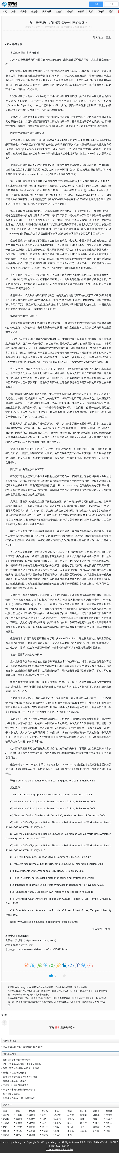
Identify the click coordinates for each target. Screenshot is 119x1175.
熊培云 (109, 1122)
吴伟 (82, 1126)
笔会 (15, 944)
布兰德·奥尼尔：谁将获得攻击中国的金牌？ (23, 1046)
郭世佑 (32, 1122)
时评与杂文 (27, 944)
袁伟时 (83, 1122)
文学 (91, 11)
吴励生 (83, 1130)
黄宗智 (6, 1114)
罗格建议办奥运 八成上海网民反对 (19, 1098)
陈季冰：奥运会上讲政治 (14, 1081)
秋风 (5, 1126)
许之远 (45, 1130)
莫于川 (19, 1134)
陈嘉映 (109, 1111)
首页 (4, 11)
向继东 (109, 1114)
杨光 (69, 1134)
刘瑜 (108, 1126)
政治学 (34, 11)
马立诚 (70, 1114)
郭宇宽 (58, 1114)
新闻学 (70, 11)
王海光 (70, 1118)
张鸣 (44, 1118)
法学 (13, 11)
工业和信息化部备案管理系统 (59, 1149)
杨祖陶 (83, 1114)
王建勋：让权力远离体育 (14, 1072)
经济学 (23, 11)
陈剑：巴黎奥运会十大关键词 (17, 1059)
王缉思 (6, 1122)
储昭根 (19, 1130)
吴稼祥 (32, 1130)
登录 (57, 1027)
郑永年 (32, 1111)
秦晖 (5, 1111)
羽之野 (32, 1134)
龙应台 (45, 1111)
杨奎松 (58, 1118)
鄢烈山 (83, 1111)
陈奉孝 (19, 1122)
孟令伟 (32, 1126)
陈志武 (32, 1114)
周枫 (57, 1126)
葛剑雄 (6, 1130)
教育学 (81, 11)
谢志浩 (45, 1134)
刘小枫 (19, 1126)
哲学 (111, 11)
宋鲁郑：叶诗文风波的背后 (15, 1085)
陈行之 (19, 1111)
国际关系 (46, 11)
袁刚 (57, 1130)
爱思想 (10, 5)
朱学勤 (96, 1130)
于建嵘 (19, 1114)
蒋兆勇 (70, 1126)
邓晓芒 (109, 1118)
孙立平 (58, 1134)
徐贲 (44, 1114)
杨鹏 (95, 1118)
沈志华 (96, 1114)
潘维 (108, 1130)
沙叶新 (96, 1126)
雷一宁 (45, 1126)
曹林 (69, 1111)
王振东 (58, 1122)
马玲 (44, 1122)
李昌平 (32, 1118)
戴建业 (19, 1118)
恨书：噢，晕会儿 (11, 1093)
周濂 (82, 1118)
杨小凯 (70, 1130)
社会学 (59, 11)
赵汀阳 (6, 1118)
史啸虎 (96, 1122)
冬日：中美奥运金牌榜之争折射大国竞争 (22, 1064)
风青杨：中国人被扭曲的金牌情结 (19, 1089)
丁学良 (58, 1111)
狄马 (69, 1122)
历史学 (101, 11)
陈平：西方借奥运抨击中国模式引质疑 (21, 1068)
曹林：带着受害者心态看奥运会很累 (20, 1076)
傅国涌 (96, 1111)
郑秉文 (6, 1134)
